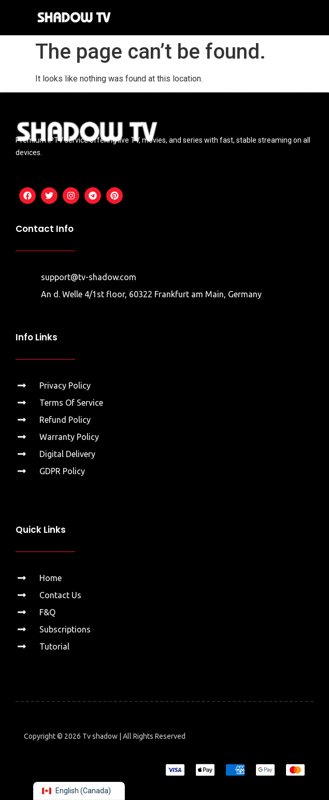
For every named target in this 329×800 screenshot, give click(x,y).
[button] (308, 17)
